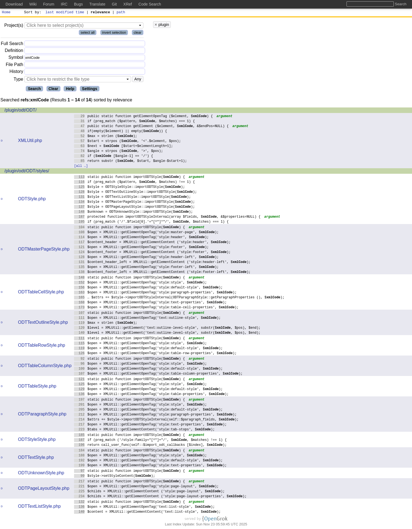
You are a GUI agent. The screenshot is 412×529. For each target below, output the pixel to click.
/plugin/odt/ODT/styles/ (26, 171)
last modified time (65, 12)
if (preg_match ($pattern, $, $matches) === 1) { (134, 121)
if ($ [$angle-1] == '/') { (113, 156)
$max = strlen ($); (105, 136)
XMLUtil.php (30, 141)
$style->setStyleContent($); (114, 476)
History (16, 72)
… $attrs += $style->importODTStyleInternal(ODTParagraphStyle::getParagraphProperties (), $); (179, 298)
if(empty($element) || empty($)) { (120, 131)
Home (6, 12)
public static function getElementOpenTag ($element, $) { (143, 116)
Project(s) (13, 26)
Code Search (149, 4)
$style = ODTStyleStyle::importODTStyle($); (129, 187)
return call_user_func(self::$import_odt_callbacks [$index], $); (150, 445)
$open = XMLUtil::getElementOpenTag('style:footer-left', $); (146, 267)
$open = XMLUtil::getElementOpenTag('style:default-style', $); (148, 288)
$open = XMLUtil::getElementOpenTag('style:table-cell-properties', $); (156, 308)
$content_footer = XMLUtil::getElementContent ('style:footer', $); (152, 252)
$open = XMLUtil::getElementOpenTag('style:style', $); (140, 283)
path (121, 12)
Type (18, 80)
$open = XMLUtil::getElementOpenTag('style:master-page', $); (146, 232)
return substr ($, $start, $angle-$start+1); (130, 161)
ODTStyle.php (32, 199)
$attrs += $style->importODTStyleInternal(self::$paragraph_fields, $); (156, 420)
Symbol (16, 58)
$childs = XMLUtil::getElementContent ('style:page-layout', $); (149, 491)
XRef (127, 4)
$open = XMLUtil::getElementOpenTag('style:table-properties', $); (151, 394)
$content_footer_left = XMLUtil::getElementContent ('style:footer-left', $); (162, 272)
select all (88, 33)
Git (114, 4)
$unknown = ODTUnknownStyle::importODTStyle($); (133, 212)
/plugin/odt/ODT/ (20, 111)
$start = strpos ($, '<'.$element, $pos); (127, 141)
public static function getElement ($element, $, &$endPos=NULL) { (151, 126)
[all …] (81, 166)
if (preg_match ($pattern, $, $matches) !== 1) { (134, 182)
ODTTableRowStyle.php (41, 346)
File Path (14, 65)
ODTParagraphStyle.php (42, 414)
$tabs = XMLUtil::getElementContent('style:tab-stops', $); (144, 430)
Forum (48, 4)
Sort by (32, 12)
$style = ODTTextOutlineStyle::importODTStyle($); (135, 192)
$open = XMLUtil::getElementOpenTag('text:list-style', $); (144, 507)
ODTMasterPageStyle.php (44, 250)
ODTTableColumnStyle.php (45, 366)
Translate (97, 4)
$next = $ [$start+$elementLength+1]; (123, 146)
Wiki (32, 4)
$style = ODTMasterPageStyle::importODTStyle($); (134, 202)
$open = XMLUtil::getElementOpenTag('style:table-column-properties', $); (158, 374)
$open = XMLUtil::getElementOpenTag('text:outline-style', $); (147, 318)
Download (14, 4)
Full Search (12, 44)
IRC (64, 4)
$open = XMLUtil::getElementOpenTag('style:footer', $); (141, 247)
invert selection (114, 33)
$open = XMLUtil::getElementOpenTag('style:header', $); (141, 237)
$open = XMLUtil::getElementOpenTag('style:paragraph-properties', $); (155, 293)
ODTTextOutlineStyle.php (43, 323)
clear (137, 33)
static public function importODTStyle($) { (129, 177)
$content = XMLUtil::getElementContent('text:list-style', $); (147, 512)
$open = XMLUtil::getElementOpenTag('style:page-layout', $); (146, 487)
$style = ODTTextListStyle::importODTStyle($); (132, 197)
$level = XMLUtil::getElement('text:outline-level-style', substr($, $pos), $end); (167, 328)
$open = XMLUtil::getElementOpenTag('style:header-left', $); (146, 257)
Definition (14, 51)
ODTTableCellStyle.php (41, 292)
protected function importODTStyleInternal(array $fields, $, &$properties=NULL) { (167, 217)
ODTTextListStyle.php (39, 507)
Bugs (78, 4)
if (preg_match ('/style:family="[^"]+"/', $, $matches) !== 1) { (150, 440)
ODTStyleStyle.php (37, 440)
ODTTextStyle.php (36, 458)
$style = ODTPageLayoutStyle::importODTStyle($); (134, 207)
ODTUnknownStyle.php (41, 473)
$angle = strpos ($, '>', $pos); (118, 151)
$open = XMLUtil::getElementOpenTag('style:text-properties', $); (150, 303)
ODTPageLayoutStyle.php (43, 489)
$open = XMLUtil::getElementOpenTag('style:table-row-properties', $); (155, 353)
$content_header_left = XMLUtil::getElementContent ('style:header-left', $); (162, 262)
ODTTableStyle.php (37, 387)
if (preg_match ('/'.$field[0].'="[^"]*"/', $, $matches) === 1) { (151, 222)
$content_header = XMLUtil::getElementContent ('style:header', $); (152, 242)
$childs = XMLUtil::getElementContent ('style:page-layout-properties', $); (160, 496)
